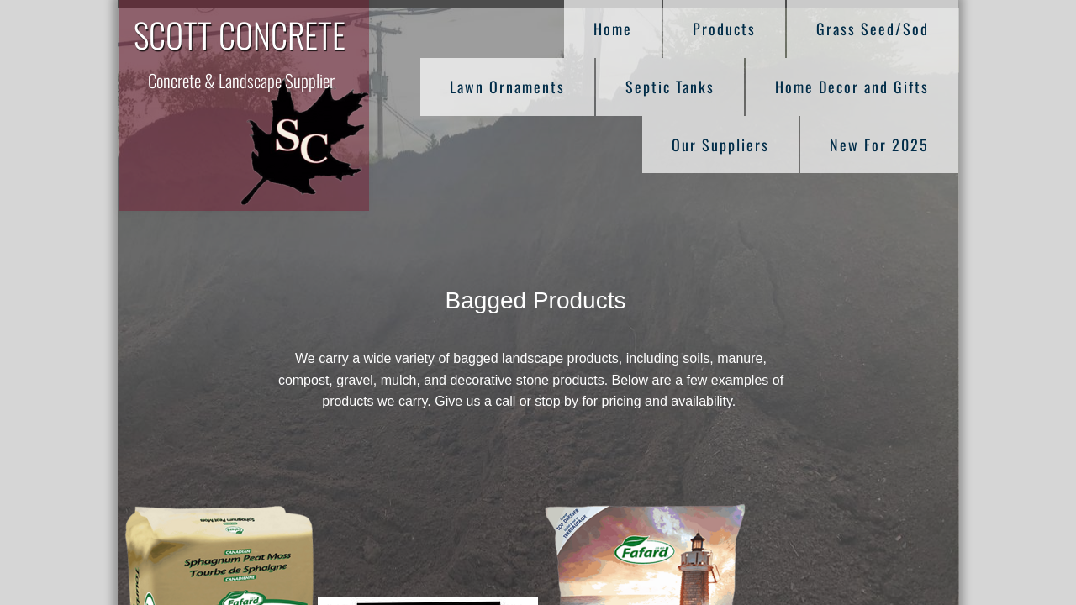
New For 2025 (879, 144)
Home (612, 28)
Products (724, 28)
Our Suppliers (720, 144)
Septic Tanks (670, 86)
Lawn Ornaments (507, 86)
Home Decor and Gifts (852, 86)
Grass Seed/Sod (872, 28)
